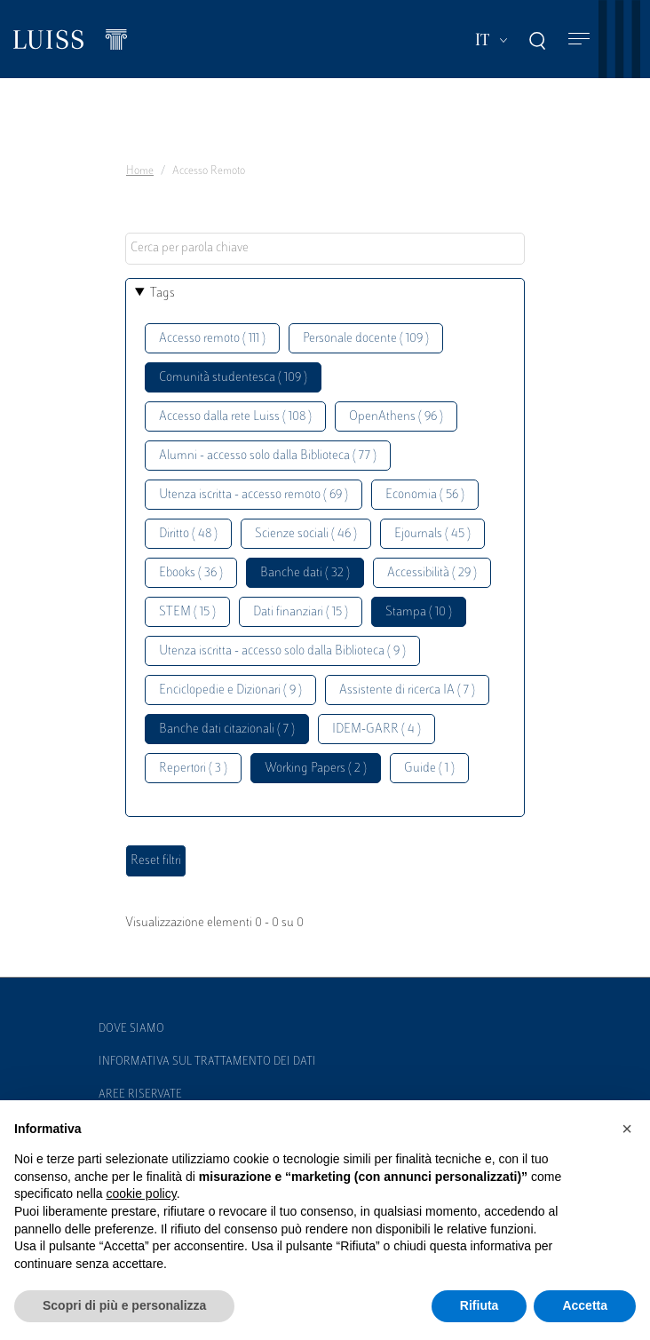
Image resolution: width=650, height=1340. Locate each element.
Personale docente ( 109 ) (366, 338)
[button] (627, 1128)
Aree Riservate (140, 1095)
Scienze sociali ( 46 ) (306, 534)
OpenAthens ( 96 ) (396, 417)
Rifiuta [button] (479, 1305)
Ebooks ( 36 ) (191, 573)
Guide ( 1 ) (429, 768)
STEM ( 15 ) (187, 612)
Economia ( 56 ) (424, 495)
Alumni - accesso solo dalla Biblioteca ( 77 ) (268, 456)
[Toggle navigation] (579, 39)
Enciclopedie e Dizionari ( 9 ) (230, 690)
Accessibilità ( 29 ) (432, 573)
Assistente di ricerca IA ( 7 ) (407, 690)
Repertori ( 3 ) (193, 768)
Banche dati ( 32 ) (305, 573)
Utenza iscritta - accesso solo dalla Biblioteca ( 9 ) (282, 651)
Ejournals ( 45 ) (432, 534)
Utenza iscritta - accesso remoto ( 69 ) (253, 495)
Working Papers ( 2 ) (316, 768)
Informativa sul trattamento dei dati (207, 1062)
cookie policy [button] (142, 1193)
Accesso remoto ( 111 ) (212, 338)
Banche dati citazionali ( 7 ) (227, 729)
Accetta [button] (584, 1305)
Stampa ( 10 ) (418, 612)
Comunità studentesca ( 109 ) (233, 378)
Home (140, 171)
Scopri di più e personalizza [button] (124, 1305)
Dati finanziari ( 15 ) (300, 612)
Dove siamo (131, 1029)
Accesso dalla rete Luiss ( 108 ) (235, 417)
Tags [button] (162, 293)
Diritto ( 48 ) (188, 534)
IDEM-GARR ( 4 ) (376, 729)
